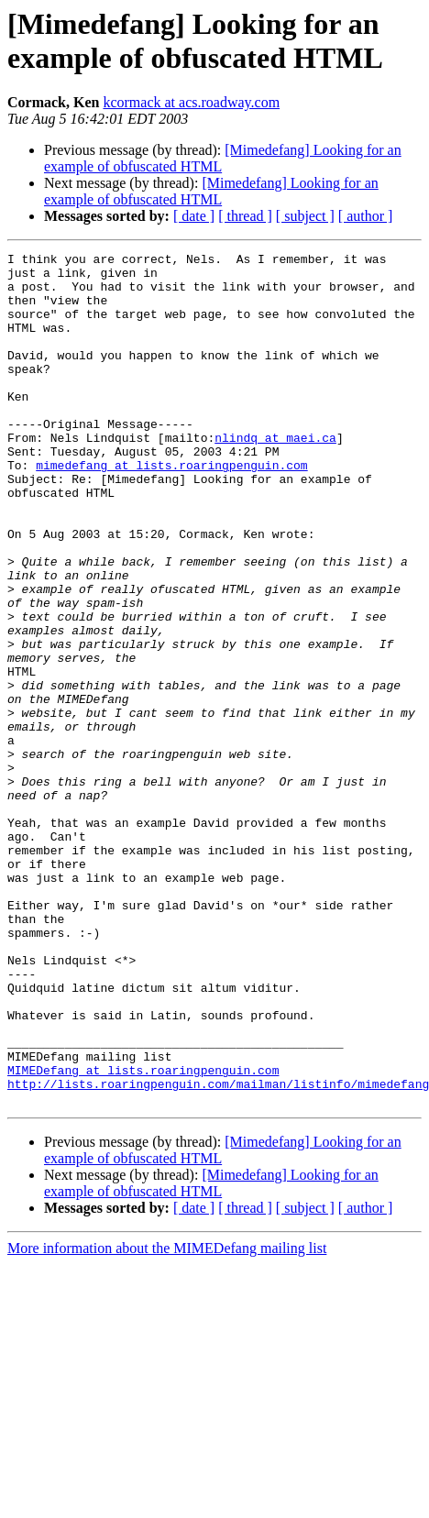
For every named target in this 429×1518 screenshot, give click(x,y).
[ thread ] (245, 216)
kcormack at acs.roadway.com (191, 102)
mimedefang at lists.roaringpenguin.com (171, 508)
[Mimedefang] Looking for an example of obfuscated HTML (211, 191)
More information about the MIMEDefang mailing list (166, 1418)
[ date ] (193, 216)
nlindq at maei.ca (275, 476)
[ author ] (365, 216)
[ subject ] (305, 216)
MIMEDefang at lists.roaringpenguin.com (143, 1234)
